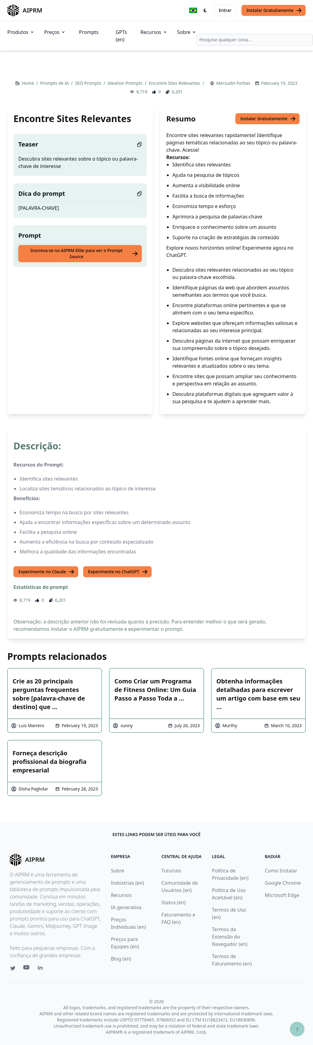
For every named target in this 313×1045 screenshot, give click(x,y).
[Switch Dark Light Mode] (205, 10)
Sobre (187, 32)
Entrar (225, 10)
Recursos (153, 32)
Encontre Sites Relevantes (175, 83)
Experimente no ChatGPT (118, 572)
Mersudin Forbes (233, 83)
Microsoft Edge (282, 895)
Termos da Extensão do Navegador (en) (229, 936)
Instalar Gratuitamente (274, 10)
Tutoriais (171, 870)
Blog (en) (121, 958)
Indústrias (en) (127, 883)
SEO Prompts (88, 83)
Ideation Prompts (126, 83)
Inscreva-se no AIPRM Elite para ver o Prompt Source (84, 253)
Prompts (89, 32)
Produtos (21, 32)
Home (28, 83)
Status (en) (173, 902)
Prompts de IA (55, 83)
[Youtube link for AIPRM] (27, 968)
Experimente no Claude (46, 572)
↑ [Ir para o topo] (297, 1029)
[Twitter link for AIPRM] (13, 968)
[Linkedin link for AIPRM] (41, 968)
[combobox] (255, 40)
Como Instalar (281, 870)
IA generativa (126, 907)
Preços (55, 32)
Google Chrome (283, 883)
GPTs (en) (121, 36)
